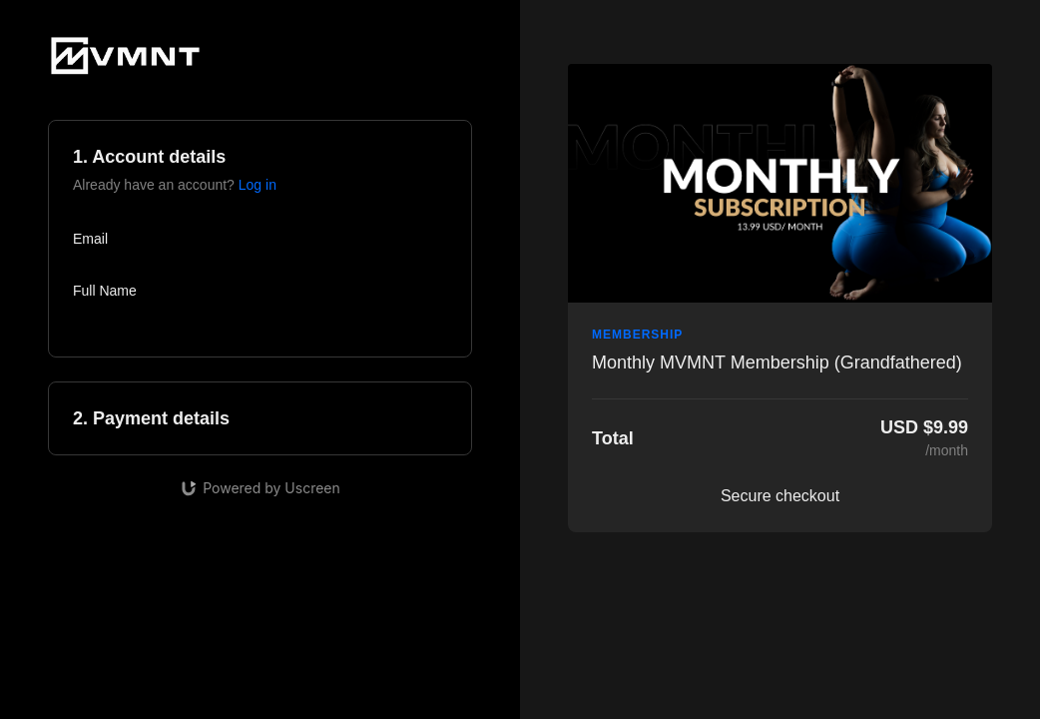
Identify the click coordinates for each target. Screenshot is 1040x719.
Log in (257, 185)
